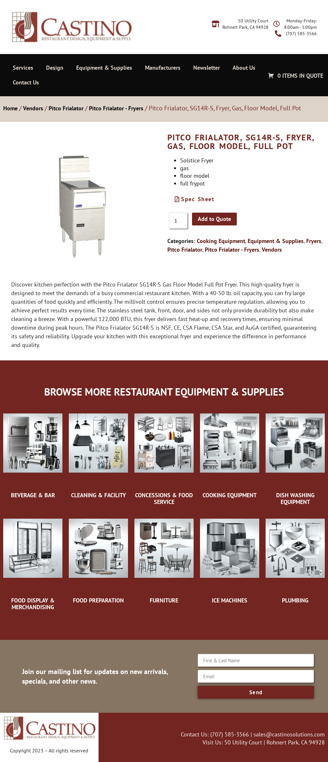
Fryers (313, 241)
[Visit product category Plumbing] (295, 557)
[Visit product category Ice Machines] (229, 557)
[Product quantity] (178, 221)
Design (54, 67)
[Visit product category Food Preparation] (98, 557)
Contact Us (26, 82)
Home (10, 108)
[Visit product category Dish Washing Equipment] (295, 455)
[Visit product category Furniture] (164, 557)
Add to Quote (214, 219)
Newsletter (206, 67)
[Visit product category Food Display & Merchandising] (32, 561)
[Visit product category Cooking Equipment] (229, 452)
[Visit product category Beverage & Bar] (32, 452)
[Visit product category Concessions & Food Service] (164, 455)
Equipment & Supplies (104, 67)
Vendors (33, 108)
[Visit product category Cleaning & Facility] (98, 452)
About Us (244, 67)
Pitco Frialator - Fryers (116, 108)
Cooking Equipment (221, 241)
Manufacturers (162, 67)
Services (23, 67)
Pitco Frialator (66, 108)
